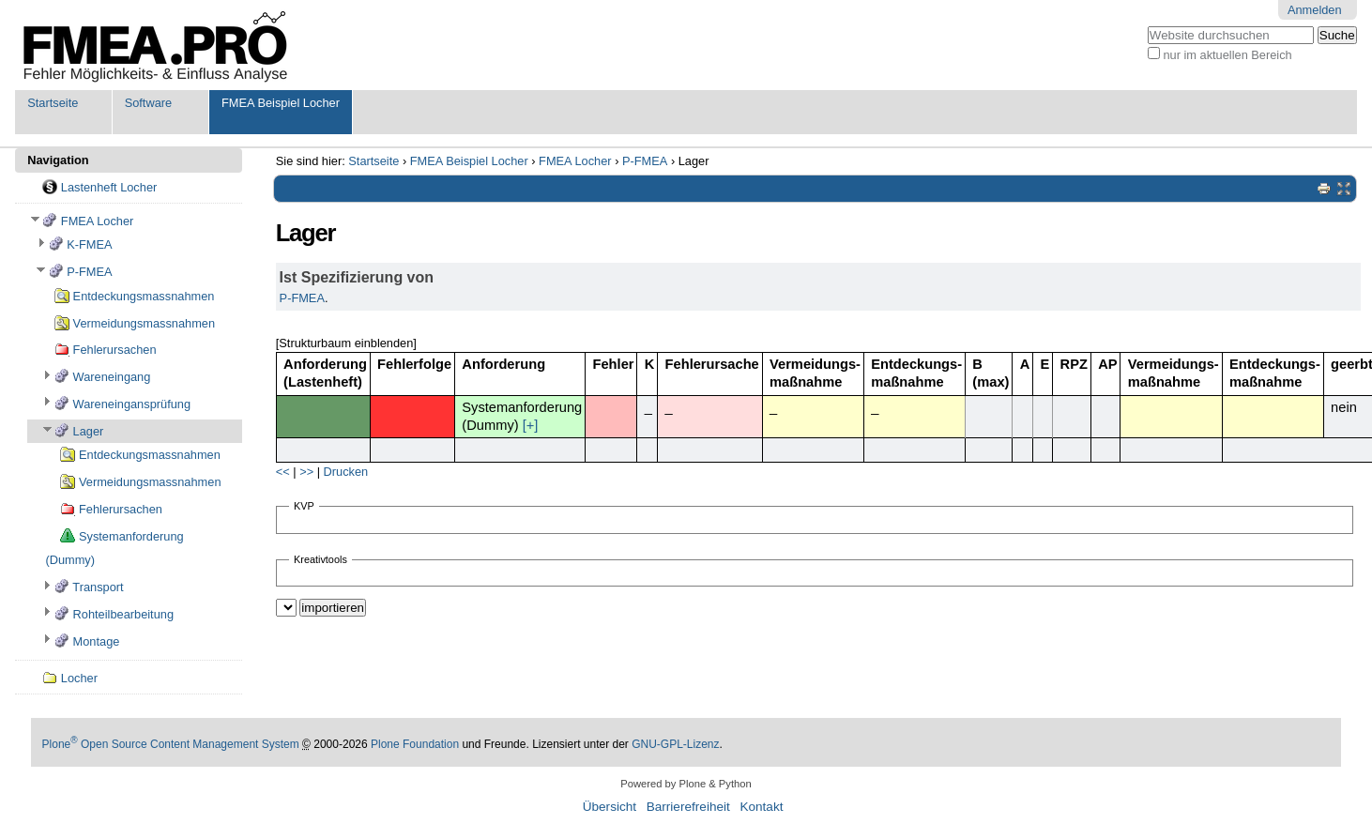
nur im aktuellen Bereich (1227, 55)
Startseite (52, 103)
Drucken (346, 472)
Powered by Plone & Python (685, 783)
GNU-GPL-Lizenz (675, 744)
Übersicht (609, 807)
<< (283, 472)
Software (149, 103)
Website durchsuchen (1147, 25)
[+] (531, 425)
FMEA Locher (575, 161)
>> (306, 472)
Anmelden (1315, 10)
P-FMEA (644, 161)
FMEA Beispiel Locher (280, 103)
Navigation (57, 160)
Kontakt (761, 807)
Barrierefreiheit (688, 807)
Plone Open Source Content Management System (170, 744)
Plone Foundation (415, 744)
